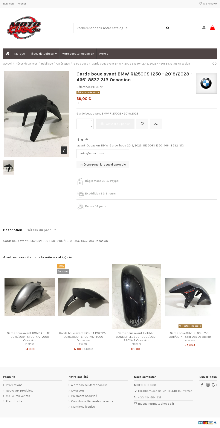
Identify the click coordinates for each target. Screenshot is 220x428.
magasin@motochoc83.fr (156, 403)
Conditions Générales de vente (92, 401)
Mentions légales (83, 406)
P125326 (190, 340)
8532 (174, 145)
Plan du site (14, 401)
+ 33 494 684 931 (149, 397)
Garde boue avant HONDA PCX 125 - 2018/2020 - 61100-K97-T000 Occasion (83, 336)
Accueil (22, 3)
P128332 (137, 344)
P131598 (30, 344)
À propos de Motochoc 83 (89, 385)
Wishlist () (208, 3)
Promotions (14, 385)
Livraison (8, 3)
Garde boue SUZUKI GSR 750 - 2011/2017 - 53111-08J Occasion (190, 335)
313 (181, 145)
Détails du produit (41, 230)
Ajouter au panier (115, 124)
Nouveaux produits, (19, 390)
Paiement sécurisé (84, 396)
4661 (166, 145)
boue (122, 145)
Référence (83, 87)
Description (12, 230)
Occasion (93, 145)
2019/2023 (134, 145)
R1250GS (149, 145)
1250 (159, 145)
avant (81, 145)
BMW (104, 145)
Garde (114, 145)
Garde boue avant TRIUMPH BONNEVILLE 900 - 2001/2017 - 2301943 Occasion (136, 336)
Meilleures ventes (18, 396)
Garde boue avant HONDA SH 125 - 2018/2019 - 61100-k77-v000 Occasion (30, 336)
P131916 (83, 344)
